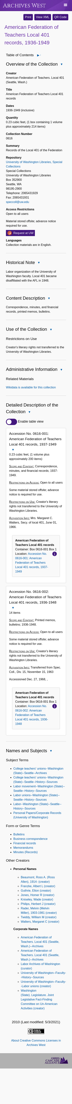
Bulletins (18, 834)
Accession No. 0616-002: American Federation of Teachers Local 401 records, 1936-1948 (31, 715)
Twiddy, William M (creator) (38, 917)
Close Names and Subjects (50, 751)
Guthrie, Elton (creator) (36, 890)
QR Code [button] (60, 17)
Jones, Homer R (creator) (37, 895)
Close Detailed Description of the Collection (29, 412)
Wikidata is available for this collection (31, 387)
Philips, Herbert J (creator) (38, 903)
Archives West (24, 5)
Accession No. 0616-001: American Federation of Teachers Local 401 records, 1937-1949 (31, 562)
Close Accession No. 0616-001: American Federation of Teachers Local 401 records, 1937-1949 (13, 450)
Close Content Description (49, 299)
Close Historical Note (38, 263)
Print (28, 17)
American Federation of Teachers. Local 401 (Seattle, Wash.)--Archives (40, 942)
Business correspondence (30, 838)
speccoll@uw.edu (17, 202)
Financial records (24, 843)
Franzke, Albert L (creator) (38, 886)
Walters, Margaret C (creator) (40, 921)
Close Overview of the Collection (61, 65)
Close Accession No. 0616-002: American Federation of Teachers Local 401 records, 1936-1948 (13, 608)
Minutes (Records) (25, 852)
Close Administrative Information (61, 370)
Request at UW (23, 233)
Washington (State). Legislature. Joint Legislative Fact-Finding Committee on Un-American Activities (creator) (39, 999)
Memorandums (23, 847)
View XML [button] (42, 17)
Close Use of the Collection (50, 330)
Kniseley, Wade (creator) (37, 899)
